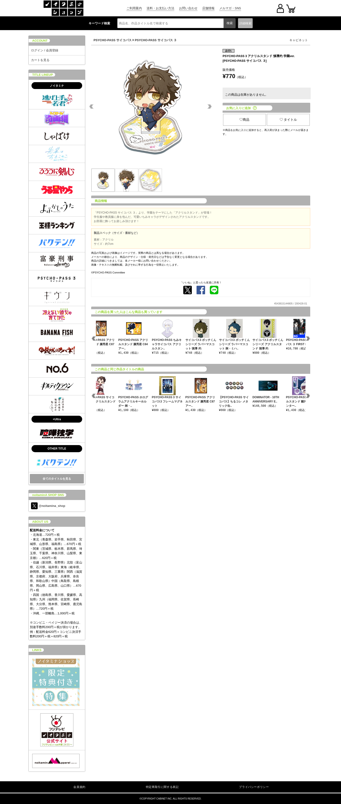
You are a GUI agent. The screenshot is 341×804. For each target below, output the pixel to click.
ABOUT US (40, 521)
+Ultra (57, 419)
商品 (244, 119)
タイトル (288, 119)
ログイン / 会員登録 (44, 50)
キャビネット (298, 40)
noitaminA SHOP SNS (48, 495)
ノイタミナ (57, 85)
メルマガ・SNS (230, 8)
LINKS (36, 650)
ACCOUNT (40, 40)
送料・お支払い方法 (160, 8)
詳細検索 (245, 23)
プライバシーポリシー (254, 787)
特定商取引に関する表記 (162, 787)
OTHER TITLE (57, 448)
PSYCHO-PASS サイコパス (113, 40)
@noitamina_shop (48, 505)
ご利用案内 (134, 8)
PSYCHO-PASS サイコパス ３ (156, 40)
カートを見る (40, 60)
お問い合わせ (188, 8)
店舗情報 (208, 8)
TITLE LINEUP (42, 74)
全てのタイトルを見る (57, 478)
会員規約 (79, 787)
